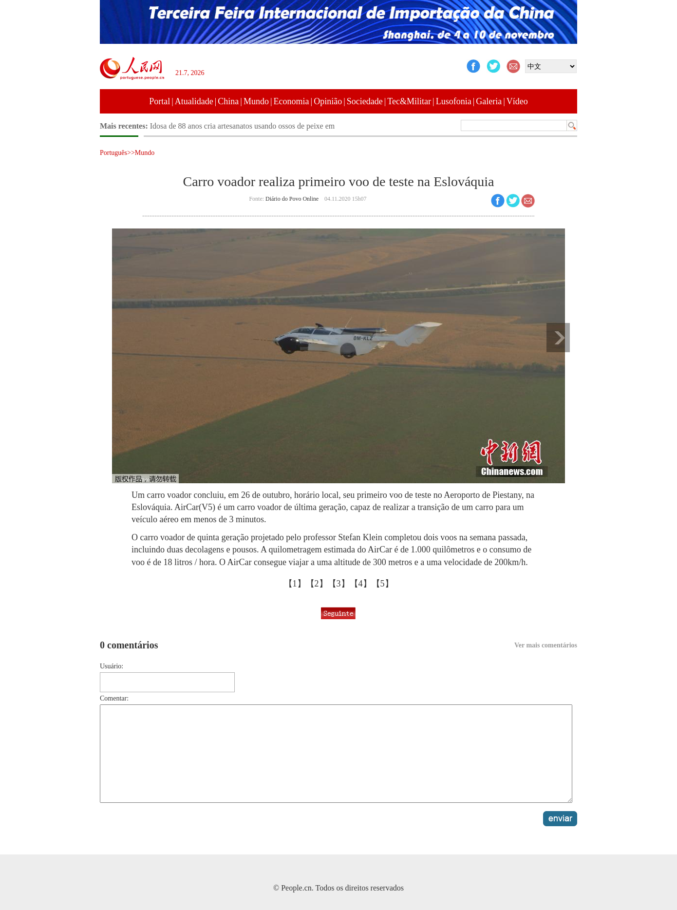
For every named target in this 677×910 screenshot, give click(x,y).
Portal (159, 101)
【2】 (317, 583)
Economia (291, 101)
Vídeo (517, 101)
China (228, 101)
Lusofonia (453, 101)
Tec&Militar (409, 101)
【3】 (339, 583)
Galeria (489, 101)
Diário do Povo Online (292, 198)
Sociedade (365, 101)
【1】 (295, 583)
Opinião (328, 101)
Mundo (256, 101)
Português (113, 152)
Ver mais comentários (545, 645)
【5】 (383, 583)
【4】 (361, 583)
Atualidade (194, 101)
